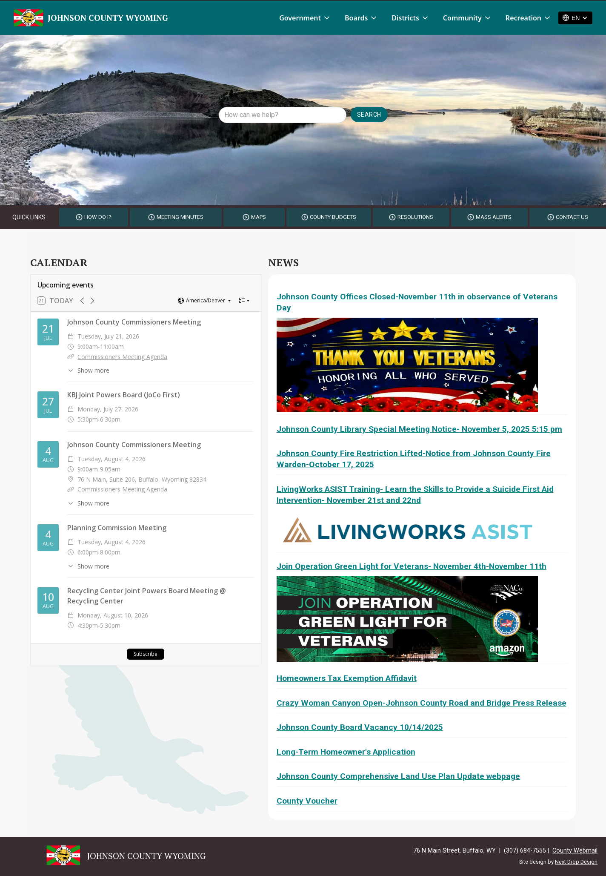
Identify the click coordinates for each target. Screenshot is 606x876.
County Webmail (574, 850)
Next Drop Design (576, 862)
